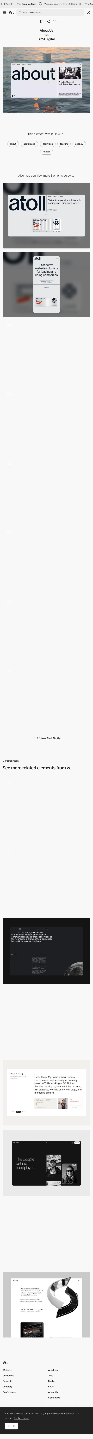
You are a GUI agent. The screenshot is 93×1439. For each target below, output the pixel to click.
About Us (53, 1392)
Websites (7, 1370)
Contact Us (54, 1397)
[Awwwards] (11, 12)
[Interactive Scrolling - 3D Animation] (46, 630)
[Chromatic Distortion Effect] (46, 353)
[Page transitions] (46, 492)
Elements (7, 1381)
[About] (46, 1093)
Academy (53, 1370)
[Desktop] (46, 215)
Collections (8, 1375)
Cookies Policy (21, 1418)
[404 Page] (46, 423)
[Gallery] (46, 561)
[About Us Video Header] (46, 810)
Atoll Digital (46, 39)
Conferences (9, 1392)
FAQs (51, 1386)
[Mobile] (46, 285)
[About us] (46, 1234)
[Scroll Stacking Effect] (46, 699)
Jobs (50, 1375)
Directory (7, 1386)
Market (52, 1381)
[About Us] (46, 881)
